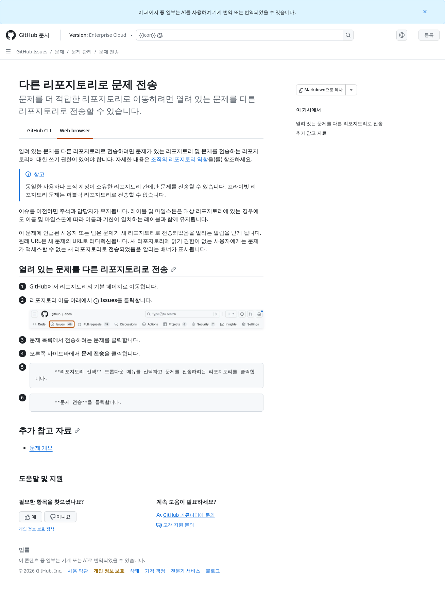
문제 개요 (41, 447)
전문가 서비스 (186, 570)
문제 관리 (81, 51)
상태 (134, 570)
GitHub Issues (32, 51)
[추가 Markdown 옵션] (351, 89)
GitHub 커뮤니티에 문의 (185, 515)
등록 (429, 35)
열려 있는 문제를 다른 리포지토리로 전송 (97, 269)
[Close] (425, 11)
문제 (59, 51)
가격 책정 (155, 570)
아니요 (60, 516)
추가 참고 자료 (49, 430)
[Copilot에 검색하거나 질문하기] (245, 35)
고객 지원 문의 (175, 525)
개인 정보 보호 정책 (36, 529)
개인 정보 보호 (108, 570)
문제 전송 (109, 51)
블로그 (213, 570)
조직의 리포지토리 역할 (179, 159)
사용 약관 (78, 570)
